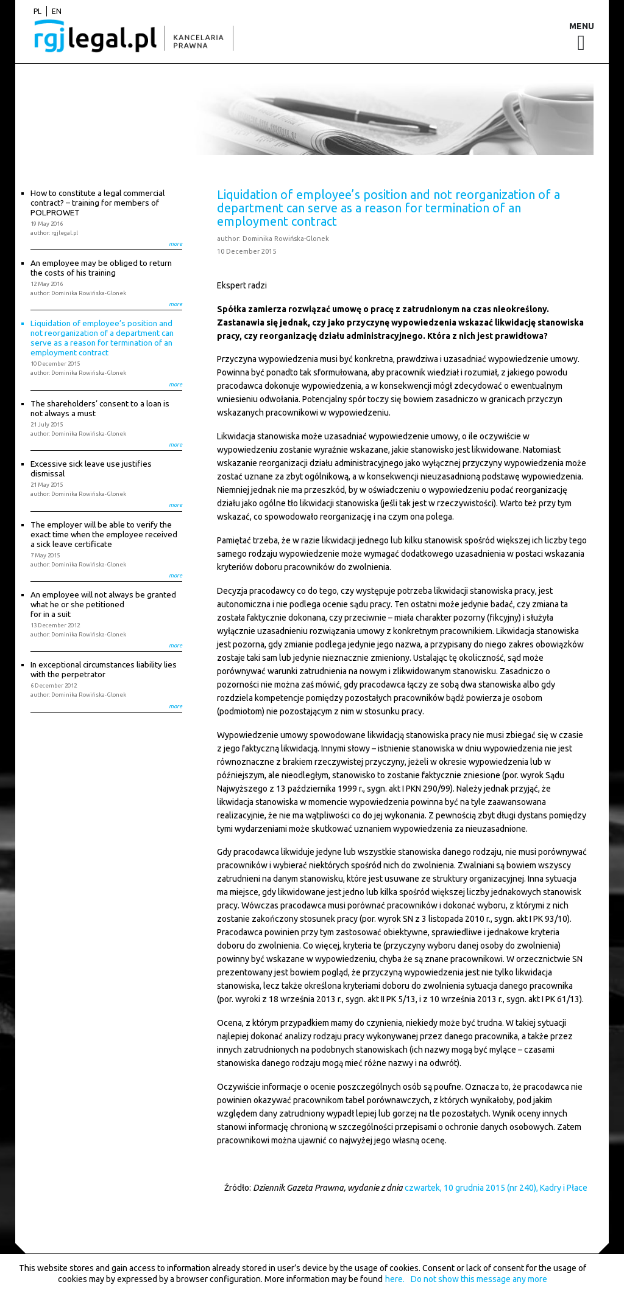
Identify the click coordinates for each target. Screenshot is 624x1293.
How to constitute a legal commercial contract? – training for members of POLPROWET (97, 202)
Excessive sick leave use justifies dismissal (91, 468)
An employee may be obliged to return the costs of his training (101, 267)
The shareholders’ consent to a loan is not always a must (99, 408)
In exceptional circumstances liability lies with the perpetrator (103, 669)
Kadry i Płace (563, 1188)
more (175, 243)
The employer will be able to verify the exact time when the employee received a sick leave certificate (103, 534)
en (57, 11)
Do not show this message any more (479, 1279)
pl (37, 11)
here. (395, 1279)
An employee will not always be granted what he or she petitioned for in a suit (103, 604)
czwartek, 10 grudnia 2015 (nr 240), (471, 1188)
